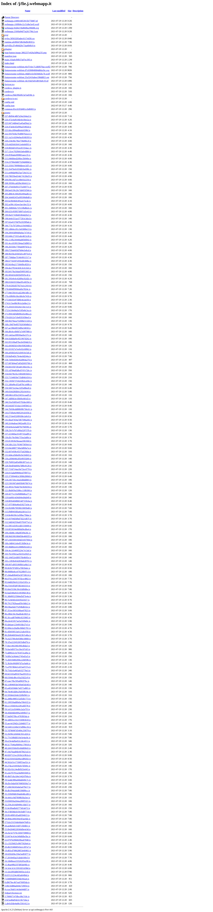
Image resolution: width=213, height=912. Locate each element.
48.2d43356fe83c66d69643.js (18, 748)
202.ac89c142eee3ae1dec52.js (18, 204)
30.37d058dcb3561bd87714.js (18, 812)
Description (78, 11)
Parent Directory (12, 17)
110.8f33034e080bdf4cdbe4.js (18, 529)
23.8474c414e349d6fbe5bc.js (17, 836)
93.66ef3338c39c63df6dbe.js (17, 589)
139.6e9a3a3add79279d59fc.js (18, 427)
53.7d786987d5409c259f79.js (18, 730)
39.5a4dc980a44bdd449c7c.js (18, 780)
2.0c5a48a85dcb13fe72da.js (17, 900)
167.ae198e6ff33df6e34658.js (18, 328)
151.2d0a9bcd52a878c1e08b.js (18, 384)
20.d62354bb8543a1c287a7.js (18, 847)
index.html (9, 63)
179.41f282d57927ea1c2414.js (18, 285)
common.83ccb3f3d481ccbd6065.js (20, 109)
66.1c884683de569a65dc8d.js (18, 684)
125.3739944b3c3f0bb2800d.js (18, 476)
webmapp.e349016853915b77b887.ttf (21, 21)
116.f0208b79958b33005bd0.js (18, 508)
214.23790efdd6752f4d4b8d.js (18, 162)
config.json (10, 105)
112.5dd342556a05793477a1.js (18, 522)
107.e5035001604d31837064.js (18, 540)
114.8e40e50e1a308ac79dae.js (18, 515)
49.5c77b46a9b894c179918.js (18, 744)
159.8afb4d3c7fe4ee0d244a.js (18, 356)
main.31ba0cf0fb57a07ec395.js (18, 60)
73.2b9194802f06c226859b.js (18, 660)
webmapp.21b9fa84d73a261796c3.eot (21, 31)
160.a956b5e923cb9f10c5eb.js (18, 353)
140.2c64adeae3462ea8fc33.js (18, 423)
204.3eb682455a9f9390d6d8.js (18, 197)
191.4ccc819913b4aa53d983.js (18, 243)
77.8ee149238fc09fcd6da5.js (17, 646)
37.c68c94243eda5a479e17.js (17, 787)
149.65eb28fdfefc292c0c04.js (18, 391)
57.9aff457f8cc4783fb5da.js (17, 716)
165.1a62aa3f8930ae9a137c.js (18, 335)
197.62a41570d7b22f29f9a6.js (18, 222)
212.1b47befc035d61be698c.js (18, 169)
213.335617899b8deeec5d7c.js (18, 165)
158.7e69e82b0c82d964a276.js (18, 360)
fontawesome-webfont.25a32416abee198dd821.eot (27, 77)
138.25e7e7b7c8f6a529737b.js (18, 430)
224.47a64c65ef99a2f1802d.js (18, 127)
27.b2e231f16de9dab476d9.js (17, 822)
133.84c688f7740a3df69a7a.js (18, 448)
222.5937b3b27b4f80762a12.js (18, 134)
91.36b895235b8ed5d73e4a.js (18, 596)
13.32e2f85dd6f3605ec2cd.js (17, 872)
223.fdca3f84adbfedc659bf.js (17, 130)
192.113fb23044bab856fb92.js (18, 240)
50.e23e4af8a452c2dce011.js (17, 741)
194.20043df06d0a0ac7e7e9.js (18, 233)
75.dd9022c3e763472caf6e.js (17, 653)
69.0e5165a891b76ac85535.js (18, 674)
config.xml (9, 102)
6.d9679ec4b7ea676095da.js (17, 882)
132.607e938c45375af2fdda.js (18, 451)
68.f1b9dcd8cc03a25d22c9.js (17, 677)
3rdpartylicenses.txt (13, 893)
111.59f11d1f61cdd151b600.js (18, 526)
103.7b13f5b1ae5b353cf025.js (18, 554)
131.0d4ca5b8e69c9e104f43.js (18, 455)
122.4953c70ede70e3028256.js (18, 487)
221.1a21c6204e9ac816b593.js (18, 137)
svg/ (6, 35)
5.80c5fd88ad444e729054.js (17, 886)
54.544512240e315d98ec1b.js (18, 727)
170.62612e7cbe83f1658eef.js (18, 317)
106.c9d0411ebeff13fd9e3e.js (17, 543)
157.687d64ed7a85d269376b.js (18, 363)
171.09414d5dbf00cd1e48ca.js (18, 314)
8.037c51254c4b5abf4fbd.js (17, 875)
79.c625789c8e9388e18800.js (18, 639)
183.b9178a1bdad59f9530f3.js (18, 271)
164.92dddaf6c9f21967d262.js (18, 338)
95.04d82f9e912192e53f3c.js (17, 582)
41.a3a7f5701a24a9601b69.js (17, 773)
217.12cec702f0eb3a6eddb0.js (18, 151)
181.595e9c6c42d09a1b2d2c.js (18, 278)
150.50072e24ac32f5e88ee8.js (18, 388)
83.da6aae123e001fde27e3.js (17, 624)
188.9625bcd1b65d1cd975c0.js (18, 254)
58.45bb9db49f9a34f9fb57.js (17, 713)
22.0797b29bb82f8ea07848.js (18, 840)
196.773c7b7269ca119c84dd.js (18, 225)
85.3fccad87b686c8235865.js (17, 617)
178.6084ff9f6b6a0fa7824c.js (17, 289)
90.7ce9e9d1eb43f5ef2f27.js (17, 600)
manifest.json (10, 56)
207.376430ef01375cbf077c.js (18, 187)
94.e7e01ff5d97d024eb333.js (17, 586)
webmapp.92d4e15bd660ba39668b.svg (22, 28)
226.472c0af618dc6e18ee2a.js (18, 120)
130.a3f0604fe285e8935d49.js (18, 458)
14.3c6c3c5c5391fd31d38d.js (17, 868)
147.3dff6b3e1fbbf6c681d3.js (18, 398)
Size (70, 11)
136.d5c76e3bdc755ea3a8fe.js (18, 437)
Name (27, 11)
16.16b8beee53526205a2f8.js (17, 861)
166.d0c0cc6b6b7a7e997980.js (18, 331)
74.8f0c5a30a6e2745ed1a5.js (17, 656)
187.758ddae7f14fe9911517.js (18, 257)
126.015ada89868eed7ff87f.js (18, 473)
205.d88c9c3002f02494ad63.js (18, 194)
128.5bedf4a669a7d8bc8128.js (18, 466)
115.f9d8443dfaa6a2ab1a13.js (18, 511)
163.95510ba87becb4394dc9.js (18, 342)
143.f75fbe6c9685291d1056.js (18, 413)
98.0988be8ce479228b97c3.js (18, 571)
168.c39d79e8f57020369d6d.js (18, 324)
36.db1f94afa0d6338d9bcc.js (17, 790)
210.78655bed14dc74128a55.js (18, 176)
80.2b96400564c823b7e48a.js (18, 635)
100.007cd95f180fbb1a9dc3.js (18, 564)
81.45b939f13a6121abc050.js (17, 631)
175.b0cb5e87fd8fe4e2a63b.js (18, 300)
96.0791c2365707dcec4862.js (18, 579)
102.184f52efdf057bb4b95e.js (18, 557)
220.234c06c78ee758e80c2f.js (18, 141)
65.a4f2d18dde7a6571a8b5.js (17, 688)
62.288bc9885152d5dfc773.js (18, 699)
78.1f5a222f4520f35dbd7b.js (17, 642)
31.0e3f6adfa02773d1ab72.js (17, 808)
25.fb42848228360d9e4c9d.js (18, 829)
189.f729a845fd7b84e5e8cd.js (18, 250)
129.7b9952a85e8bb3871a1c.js (18, 462)
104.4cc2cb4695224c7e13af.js (18, 550)
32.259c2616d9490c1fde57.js (17, 804)
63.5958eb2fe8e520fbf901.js (17, 695)
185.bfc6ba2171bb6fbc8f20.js (18, 264)
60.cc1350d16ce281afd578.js (17, 706)
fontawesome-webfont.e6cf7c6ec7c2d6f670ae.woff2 (27, 67)
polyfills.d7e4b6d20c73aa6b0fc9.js (20, 45)
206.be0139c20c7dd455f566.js (18, 190)
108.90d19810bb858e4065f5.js (18, 536)
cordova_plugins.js (13, 88)
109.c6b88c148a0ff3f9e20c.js (18, 533)
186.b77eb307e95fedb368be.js (18, 261)
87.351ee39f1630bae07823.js (17, 610)
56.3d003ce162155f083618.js (18, 720)
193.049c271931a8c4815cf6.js (18, 236)
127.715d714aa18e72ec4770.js (18, 469)
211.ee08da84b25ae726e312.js (18, 173)
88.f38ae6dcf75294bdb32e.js (17, 607)
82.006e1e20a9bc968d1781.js (18, 628)
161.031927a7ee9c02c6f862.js (18, 349)
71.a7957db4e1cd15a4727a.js (18, 667)
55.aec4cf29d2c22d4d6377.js (17, 723)
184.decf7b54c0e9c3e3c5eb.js (18, 268)
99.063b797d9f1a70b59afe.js (17, 568)
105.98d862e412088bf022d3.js (18, 547)
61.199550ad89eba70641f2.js (17, 702)
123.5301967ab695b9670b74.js (18, 483)
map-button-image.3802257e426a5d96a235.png (26, 52)
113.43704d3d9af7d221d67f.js (18, 519)
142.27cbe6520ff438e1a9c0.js (18, 416)
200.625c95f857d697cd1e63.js (18, 211)
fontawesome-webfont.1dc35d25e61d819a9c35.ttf (26, 81)
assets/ (7, 112)
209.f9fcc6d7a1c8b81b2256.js (18, 180)
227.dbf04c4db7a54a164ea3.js (18, 116)
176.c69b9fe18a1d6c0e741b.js (18, 296)
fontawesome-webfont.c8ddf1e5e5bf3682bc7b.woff (27, 74)
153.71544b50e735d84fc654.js (18, 377)
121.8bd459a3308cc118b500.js (18, 490)
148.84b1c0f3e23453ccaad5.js (18, 395)
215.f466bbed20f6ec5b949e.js (18, 158)
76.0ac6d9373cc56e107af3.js (17, 649)
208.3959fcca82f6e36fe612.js (18, 183)
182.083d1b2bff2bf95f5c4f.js (17, 275)
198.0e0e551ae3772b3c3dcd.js (18, 218)
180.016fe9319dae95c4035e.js (18, 282)
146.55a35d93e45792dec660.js (18, 402)
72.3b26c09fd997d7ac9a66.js (17, 663)
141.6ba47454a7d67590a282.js (18, 420)
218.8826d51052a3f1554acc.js (18, 148)
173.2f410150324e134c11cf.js (18, 307)
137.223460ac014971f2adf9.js (18, 434)
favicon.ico (10, 84)
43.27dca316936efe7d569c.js (17, 766)
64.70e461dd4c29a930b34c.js (18, 692)
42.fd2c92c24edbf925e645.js (17, 769)
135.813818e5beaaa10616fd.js (18, 441)
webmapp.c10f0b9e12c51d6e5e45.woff (22, 24)
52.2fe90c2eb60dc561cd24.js (17, 734)
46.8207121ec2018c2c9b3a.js (18, 755)
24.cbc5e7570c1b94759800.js (18, 833)
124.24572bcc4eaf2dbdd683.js (18, 480)
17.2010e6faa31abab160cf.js (17, 857)
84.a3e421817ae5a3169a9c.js (17, 621)
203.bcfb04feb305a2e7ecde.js (18, 201)
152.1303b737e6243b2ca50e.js (18, 381)
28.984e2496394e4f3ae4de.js (17, 819)
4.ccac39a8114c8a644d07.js (17, 889)
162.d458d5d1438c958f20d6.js (18, 346)
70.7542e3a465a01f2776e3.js (17, 670)
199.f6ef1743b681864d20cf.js (18, 215)
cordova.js (9, 91)
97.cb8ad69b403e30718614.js (18, 575)
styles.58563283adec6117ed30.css (20, 38)
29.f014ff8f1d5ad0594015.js (17, 815)
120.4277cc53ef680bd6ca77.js (18, 494)
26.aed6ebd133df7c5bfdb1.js (17, 826)
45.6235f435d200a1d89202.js (18, 759)
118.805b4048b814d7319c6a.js (18, 501)
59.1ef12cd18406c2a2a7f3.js (17, 709)
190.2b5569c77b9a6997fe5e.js (18, 247)
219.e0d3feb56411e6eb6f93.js (18, 144)
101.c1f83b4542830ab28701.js (18, 561)
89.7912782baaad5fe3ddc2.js (17, 603)
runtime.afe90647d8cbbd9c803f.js (20, 42)
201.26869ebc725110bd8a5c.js (18, 208)
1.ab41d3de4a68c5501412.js (17, 903)
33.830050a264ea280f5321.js (17, 801)
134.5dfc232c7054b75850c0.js (18, 444)
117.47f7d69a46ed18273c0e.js (18, 504)
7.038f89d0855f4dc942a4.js (17, 879)
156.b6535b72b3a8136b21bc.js (18, 367)
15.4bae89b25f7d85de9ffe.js (17, 865)
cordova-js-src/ (11, 98)
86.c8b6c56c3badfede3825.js (17, 614)
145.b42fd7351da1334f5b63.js (18, 406)
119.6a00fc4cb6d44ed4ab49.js (18, 497)
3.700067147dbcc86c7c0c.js (17, 896)
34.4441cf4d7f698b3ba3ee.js (17, 797)
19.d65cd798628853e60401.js (18, 850)
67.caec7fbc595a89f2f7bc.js (17, 681)
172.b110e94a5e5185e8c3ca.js (18, 310)
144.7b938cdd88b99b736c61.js (18, 409)
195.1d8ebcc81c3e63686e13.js (18, 229)
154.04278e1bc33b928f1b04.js (18, 374)
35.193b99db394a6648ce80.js (18, 794)
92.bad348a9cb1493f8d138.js (17, 593)
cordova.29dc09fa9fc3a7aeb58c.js (20, 95)
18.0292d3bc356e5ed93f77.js (17, 854)
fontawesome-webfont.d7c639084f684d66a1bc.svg (27, 70)
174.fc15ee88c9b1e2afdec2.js (18, 303)
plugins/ (8, 49)
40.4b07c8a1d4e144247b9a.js (18, 776)
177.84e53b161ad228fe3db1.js (18, 293)
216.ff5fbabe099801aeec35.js (17, 155)
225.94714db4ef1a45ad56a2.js (18, 123)
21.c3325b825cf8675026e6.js (17, 843)
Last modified (58, 11)
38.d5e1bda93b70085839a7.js (18, 783)
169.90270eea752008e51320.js (18, 321)
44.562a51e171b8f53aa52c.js (17, 762)
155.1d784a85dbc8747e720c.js (18, 370)
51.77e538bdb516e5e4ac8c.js (17, 737)
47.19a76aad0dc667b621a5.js (18, 752)
